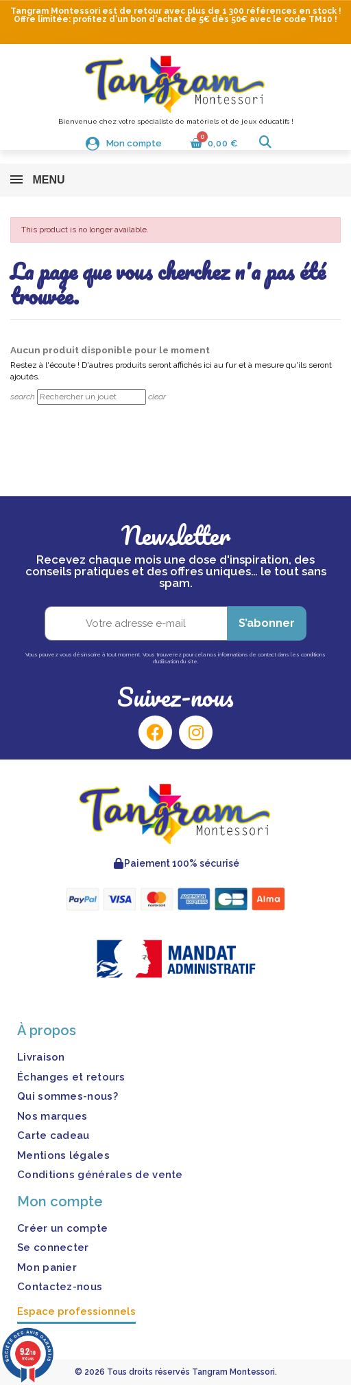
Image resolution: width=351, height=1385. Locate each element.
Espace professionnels (76, 1311)
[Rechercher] (91, 397)
